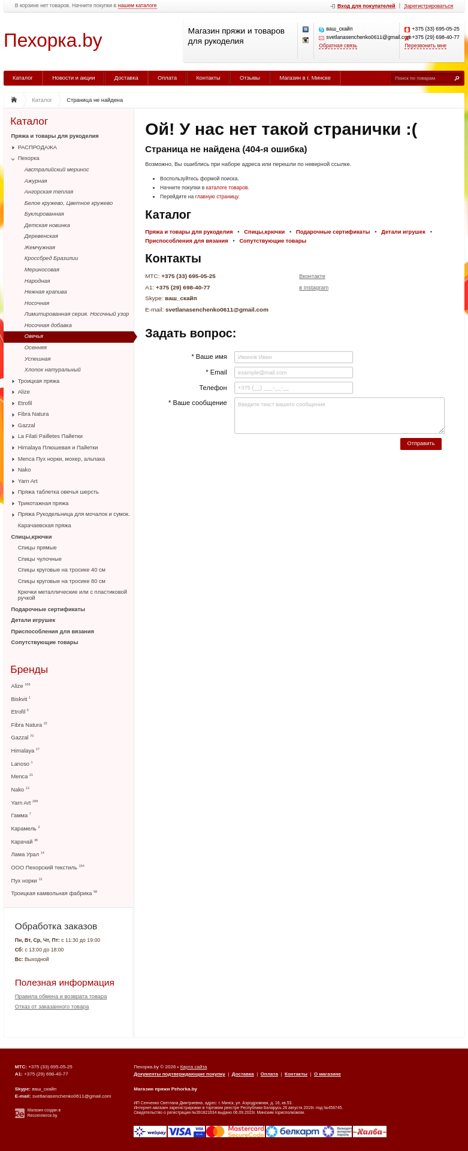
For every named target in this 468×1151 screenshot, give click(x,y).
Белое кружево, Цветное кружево (69, 203)
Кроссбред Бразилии (51, 258)
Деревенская (41, 236)
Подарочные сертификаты (48, 609)
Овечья (34, 336)
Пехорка (29, 158)
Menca (22, 776)
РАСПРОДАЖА (37, 147)
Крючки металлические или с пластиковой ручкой (72, 595)
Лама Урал (27, 854)
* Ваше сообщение (197, 402)
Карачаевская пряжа (44, 525)
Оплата (167, 78)
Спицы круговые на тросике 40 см (61, 570)
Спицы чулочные (40, 559)
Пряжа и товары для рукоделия (55, 136)
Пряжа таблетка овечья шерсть (58, 492)
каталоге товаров (227, 188)
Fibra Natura (33, 414)
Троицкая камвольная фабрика (54, 893)
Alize (24, 392)
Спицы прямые (37, 548)
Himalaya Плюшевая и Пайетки (58, 448)
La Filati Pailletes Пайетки (50, 436)
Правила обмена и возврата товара (61, 996)
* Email (216, 372)
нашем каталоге (137, 5)
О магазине (327, 1074)
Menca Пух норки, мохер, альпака (61, 459)
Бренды (29, 669)
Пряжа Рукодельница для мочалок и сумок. (74, 514)
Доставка (126, 78)
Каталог (23, 78)
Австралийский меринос (57, 170)
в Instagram (313, 288)
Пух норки (27, 880)
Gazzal (26, 425)
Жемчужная (40, 247)
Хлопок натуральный (53, 370)
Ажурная (36, 181)
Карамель (25, 828)
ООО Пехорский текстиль (47, 867)
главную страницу (216, 197)
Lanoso (22, 763)
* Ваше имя (209, 356)
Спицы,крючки (31, 537)
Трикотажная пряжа (43, 503)
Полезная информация (64, 982)
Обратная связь (338, 46)
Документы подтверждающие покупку (179, 1074)
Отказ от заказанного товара (52, 1007)
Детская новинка (47, 225)
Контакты (208, 78)
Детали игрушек (33, 620)
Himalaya (25, 750)
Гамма (21, 815)
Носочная (37, 303)
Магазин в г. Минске (304, 78)
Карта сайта (193, 1067)
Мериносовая (42, 270)
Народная (37, 281)
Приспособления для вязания (52, 632)
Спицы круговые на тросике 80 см (61, 581)
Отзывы (250, 78)
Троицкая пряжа (39, 381)
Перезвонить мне (425, 46)
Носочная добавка (48, 325)
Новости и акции (73, 78)
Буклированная (44, 214)
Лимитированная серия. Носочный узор (77, 314)
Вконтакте (312, 276)
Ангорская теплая (49, 192)
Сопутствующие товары (44, 642)
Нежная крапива (46, 292)
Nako (24, 470)
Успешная (38, 359)
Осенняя (36, 348)
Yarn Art (28, 481)
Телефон (213, 387)
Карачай (24, 841)
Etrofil (25, 403)
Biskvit (21, 699)
